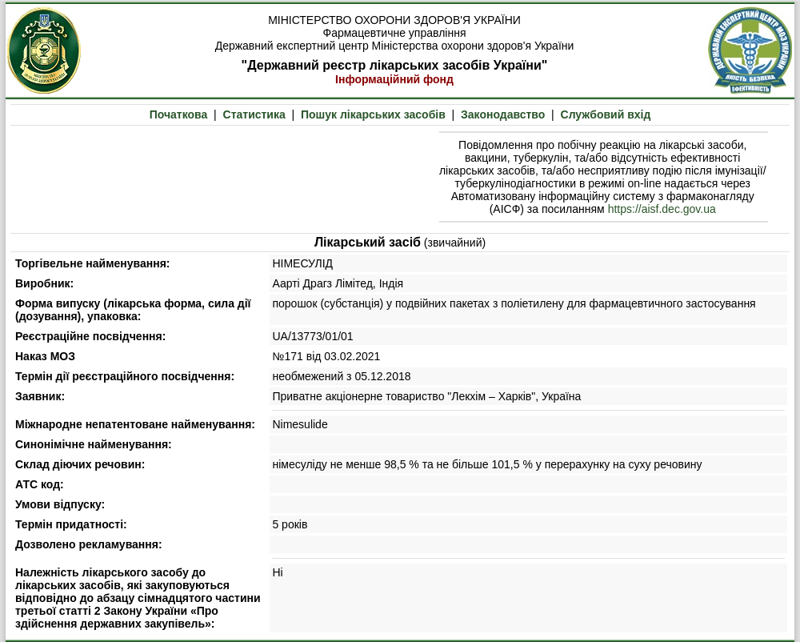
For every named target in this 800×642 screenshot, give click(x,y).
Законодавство (503, 114)
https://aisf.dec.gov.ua (662, 209)
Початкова (179, 114)
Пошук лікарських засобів (373, 114)
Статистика (254, 114)
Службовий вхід (606, 114)
